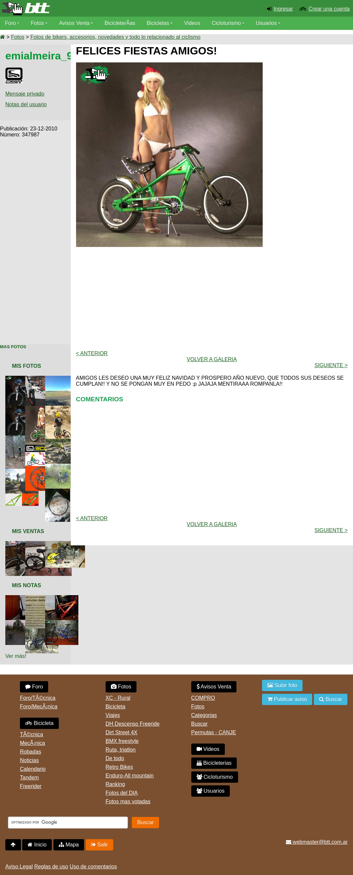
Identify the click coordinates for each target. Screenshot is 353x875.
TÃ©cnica (31, 734)
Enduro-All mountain (130, 775)
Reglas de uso (51, 866)
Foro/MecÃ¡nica (38, 706)
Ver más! (15, 656)
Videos (192, 23)
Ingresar (283, 9)
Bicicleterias (214, 763)
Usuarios (266, 23)
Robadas (30, 752)
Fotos (37, 23)
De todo (115, 758)
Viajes (113, 715)
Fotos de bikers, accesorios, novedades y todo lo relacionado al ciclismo (115, 37)
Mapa (69, 844)
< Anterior (92, 353)
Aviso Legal (19, 866)
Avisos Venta (74, 23)
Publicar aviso (287, 699)
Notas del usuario (26, 104)
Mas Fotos (13, 346)
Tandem (29, 777)
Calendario (32, 769)
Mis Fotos (26, 366)
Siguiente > (331, 365)
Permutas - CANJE (213, 732)
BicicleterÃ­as (120, 23)
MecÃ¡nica (32, 743)
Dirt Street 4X (121, 732)
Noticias (29, 760)
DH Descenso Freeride (133, 724)
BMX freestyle (122, 741)
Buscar (199, 724)
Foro (10, 23)
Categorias (204, 715)
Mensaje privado (24, 94)
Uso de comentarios (93, 866)
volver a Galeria (212, 359)
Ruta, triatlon (121, 750)
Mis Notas (26, 585)
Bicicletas (159, 23)
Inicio (37, 844)
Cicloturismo (226, 23)
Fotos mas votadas (128, 801)
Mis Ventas (28, 531)
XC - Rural (118, 698)
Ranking (115, 784)
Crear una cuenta (329, 9)
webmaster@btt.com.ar (317, 842)
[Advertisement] (35, 237)
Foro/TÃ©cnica (37, 698)
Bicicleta (39, 723)
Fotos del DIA (122, 793)
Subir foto (282, 685)
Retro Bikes (119, 767)
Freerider (31, 786)
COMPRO (203, 698)
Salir (99, 844)
